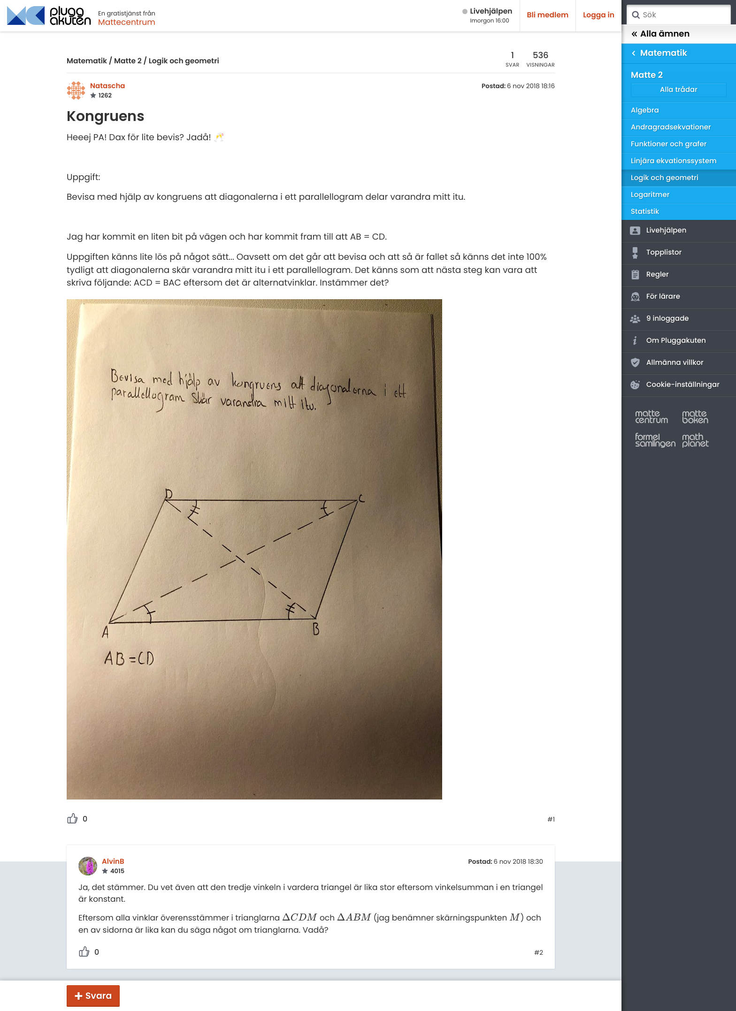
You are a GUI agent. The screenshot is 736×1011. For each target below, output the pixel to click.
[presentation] (300, 917)
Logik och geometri (184, 61)
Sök (635, 15)
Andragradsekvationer (671, 127)
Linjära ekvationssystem (674, 161)
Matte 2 (128, 61)
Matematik (87, 61)
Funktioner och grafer (669, 144)
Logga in (598, 15)
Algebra (645, 110)
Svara (98, 995)
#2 (538, 953)
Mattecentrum (126, 22)
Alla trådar (679, 90)
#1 (551, 819)
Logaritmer (650, 195)
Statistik (645, 212)
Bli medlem (548, 15)
